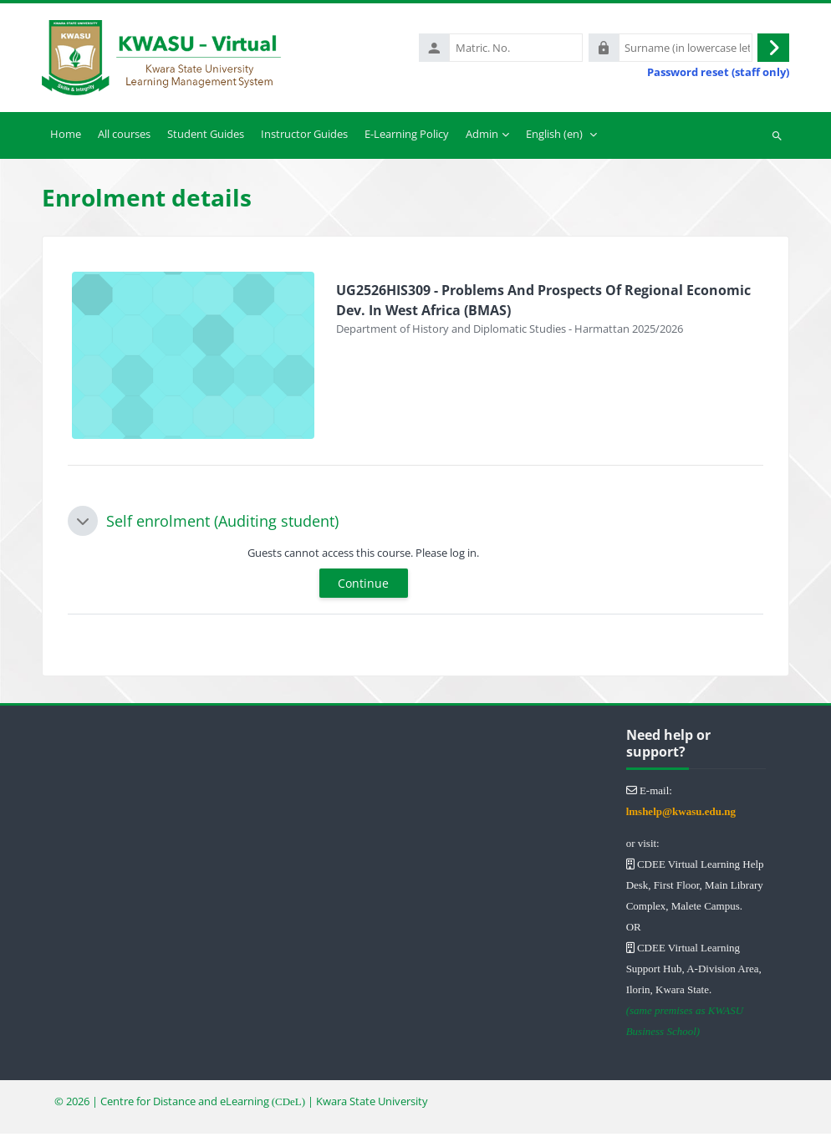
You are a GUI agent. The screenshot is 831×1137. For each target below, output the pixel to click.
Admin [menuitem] (482, 137)
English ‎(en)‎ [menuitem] (554, 137)
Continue (363, 587)
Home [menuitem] (65, 137)
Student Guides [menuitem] (205, 137)
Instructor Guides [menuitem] (304, 137)
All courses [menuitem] (124, 137)
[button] (83, 524)
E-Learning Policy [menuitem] (407, 137)
